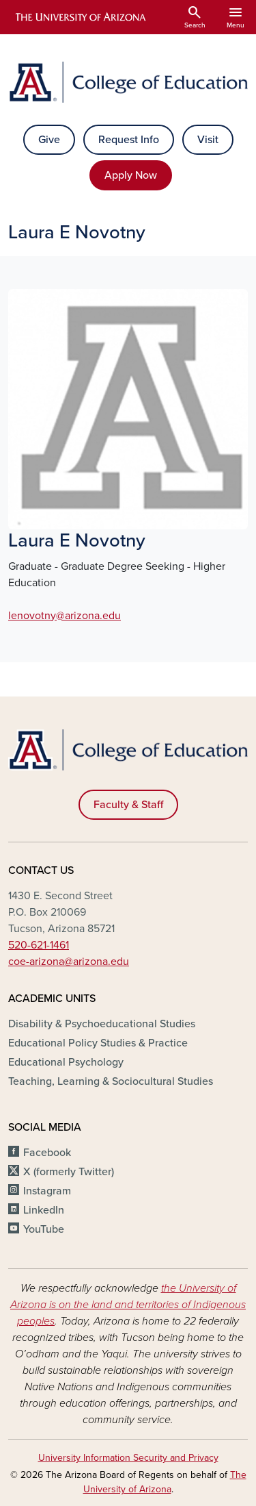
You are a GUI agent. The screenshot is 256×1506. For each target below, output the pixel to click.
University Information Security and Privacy (128, 1458)
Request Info (128, 140)
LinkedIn (43, 1210)
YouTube (43, 1229)
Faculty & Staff (128, 805)
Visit (207, 140)
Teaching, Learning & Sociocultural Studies (110, 1081)
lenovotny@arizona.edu (64, 616)
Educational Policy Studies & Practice (98, 1043)
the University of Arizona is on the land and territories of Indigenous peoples (128, 1304)
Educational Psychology (66, 1062)
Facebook (47, 1152)
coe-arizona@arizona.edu (68, 961)
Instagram (47, 1191)
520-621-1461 (38, 945)
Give (49, 140)
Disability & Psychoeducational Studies (101, 1024)
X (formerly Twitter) (68, 1172)
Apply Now (130, 175)
